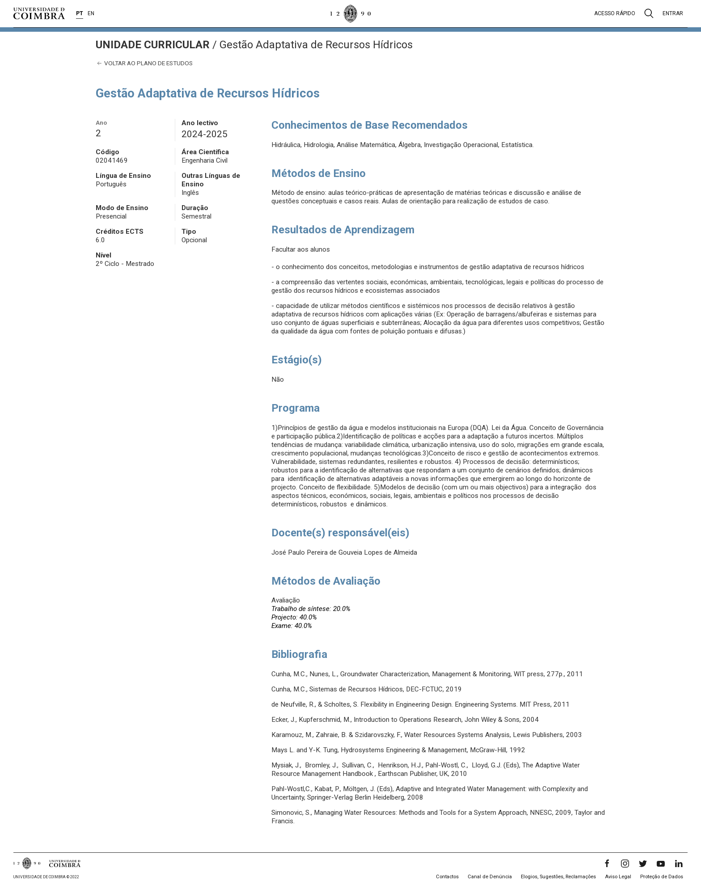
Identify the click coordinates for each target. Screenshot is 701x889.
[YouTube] (661, 863)
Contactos (447, 877)
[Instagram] (625, 863)
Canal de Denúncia (490, 877)
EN (91, 13)
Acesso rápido (614, 13)
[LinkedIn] (679, 863)
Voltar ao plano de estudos (144, 63)
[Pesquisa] (649, 13)
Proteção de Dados (661, 877)
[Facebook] (607, 863)
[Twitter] (643, 863)
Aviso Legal (618, 877)
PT (79, 13)
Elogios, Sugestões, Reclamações (558, 877)
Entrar (673, 13)
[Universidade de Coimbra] (39, 13)
